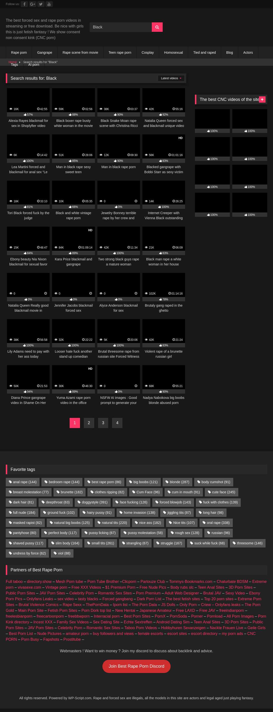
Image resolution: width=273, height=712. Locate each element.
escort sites (177, 634)
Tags (14, 64)
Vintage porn (56, 587)
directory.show (39, 582)
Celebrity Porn (81, 593)
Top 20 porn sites (218, 599)
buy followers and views (113, 634)
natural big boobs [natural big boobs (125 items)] (72, 523)
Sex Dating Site (106, 622)
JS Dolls (168, 605)
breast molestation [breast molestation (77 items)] (30, 492)
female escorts (150, 634)
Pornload (214, 616)
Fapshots (51, 639)
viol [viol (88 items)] (64, 553)
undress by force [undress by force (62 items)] (29, 553)
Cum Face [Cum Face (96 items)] (148, 492)
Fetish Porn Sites (62, 610)
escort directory (204, 634)
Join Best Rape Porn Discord (136, 666)
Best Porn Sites (137, 616)
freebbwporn (79, 616)
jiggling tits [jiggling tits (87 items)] (179, 512)
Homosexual (173, 52)
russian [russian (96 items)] (221, 533)
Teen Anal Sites (211, 587)
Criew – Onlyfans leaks (220, 605)
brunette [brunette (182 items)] (71, 492)
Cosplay (148, 52)
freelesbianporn (19, 616)
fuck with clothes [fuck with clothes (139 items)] (220, 502)
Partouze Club (152, 582)
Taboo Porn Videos (140, 628)
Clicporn (129, 582)
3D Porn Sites (241, 587)
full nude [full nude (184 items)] (24, 512)
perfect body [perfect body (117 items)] (62, 533)
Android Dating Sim (173, 622)
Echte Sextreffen (138, 622)
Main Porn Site (31, 610)
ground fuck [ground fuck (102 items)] (61, 512)
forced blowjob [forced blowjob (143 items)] (175, 502)
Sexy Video (235, 593)
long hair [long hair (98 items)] (213, 512)
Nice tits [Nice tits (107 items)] (184, 523)
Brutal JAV (212, 593)
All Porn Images (240, 616)
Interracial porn (107, 616)
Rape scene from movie (80, 52)
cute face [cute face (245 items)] (223, 492)
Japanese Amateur (156, 610)
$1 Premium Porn (120, 587)
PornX (160, 616)
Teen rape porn (120, 52)
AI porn (33, 64)
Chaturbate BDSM (232, 582)
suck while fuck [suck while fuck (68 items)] (209, 543)
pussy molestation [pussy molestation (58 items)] (145, 533)
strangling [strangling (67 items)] (137, 543)
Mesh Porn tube (69, 582)
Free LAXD (185, 610)
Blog (229, 52)
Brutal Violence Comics (38, 605)
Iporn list (120, 605)
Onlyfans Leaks (40, 599)
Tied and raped (204, 52)
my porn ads (232, 634)
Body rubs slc (181, 587)
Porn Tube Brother (103, 582)
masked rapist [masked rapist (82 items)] (27, 523)
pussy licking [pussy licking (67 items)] (102, 533)
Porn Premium (148, 593)
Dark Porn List (149, 599)
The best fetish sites (183, 599)
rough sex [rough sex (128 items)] (187, 533)
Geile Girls (256, 628)
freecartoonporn (50, 616)
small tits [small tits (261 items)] (103, 543)
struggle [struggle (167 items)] (171, 543)
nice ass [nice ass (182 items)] (150, 523)
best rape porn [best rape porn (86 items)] (106, 482)
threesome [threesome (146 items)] (250, 543)
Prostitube (72, 639)
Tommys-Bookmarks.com (191, 582)
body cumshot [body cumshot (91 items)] (215, 482)
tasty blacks (88, 599)
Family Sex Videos (73, 622)
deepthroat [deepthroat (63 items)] (58, 502)
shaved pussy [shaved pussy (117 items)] (28, 543)
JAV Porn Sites (52, 593)
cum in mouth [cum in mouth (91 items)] (186, 492)
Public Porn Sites (20, 593)
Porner (197, 616)
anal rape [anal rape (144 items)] (25, 482)
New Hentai (125, 610)
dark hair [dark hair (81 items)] (23, 502)
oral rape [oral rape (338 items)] (218, 523)
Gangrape (44, 52)
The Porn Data (144, 605)
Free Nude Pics (153, 587)
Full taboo (14, 582)
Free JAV (207, 610)
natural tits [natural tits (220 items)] (114, 523)
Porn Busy (30, 639)
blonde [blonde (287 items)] (179, 482)
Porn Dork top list (96, 610)
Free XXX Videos (86, 587)
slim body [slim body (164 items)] (67, 543)
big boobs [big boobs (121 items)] (145, 482)
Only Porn (188, 605)
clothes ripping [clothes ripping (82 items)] (109, 492)
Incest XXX (43, 622)
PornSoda (178, 616)
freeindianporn (231, 610)
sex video (65, 599)
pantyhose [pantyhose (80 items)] (24, 533)
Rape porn (19, 52)
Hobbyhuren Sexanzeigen (183, 628)
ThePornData (97, 605)
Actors (248, 52)
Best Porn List (21, 634)
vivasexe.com (29, 587)
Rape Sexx (72, 605)
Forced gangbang (117, 599)
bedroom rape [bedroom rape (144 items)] (64, 482)
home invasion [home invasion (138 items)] (139, 512)
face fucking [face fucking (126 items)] (133, 502)
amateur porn (77, 634)
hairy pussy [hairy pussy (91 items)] (99, 512)
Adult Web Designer (182, 593)
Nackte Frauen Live (226, 628)
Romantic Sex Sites (115, 593)
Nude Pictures (49, 634)
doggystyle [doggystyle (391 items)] (94, 502)
